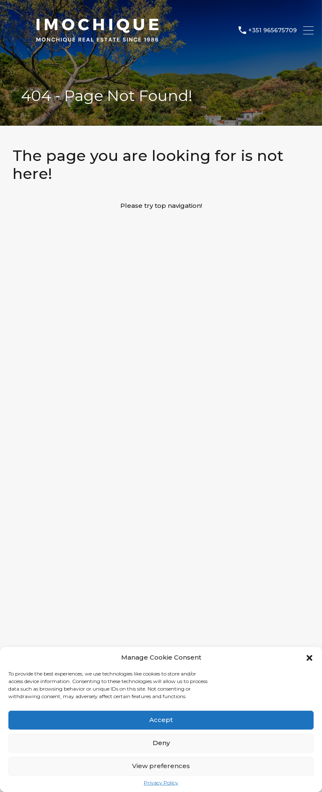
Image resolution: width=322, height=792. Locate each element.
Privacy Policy (161, 783)
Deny (161, 743)
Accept (161, 720)
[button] (309, 657)
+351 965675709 (272, 30)
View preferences (161, 766)
